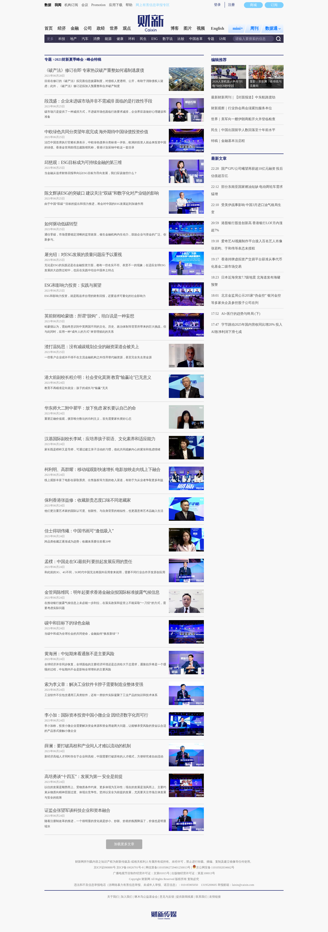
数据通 (273, 28)
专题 (210, 39)
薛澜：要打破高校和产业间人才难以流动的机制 (87, 745)
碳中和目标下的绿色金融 (67, 623)
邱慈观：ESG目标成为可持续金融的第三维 (83, 162)
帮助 (129, 5)
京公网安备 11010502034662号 (214, 867)
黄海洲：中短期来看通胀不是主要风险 (79, 653)
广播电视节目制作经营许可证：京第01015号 (141, 873)
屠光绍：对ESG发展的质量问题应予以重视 (83, 254)
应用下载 (115, 5)
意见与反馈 (167, 896)
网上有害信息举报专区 (153, 5)
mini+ (238, 28)
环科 (131, 39)
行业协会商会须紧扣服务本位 (250, 108)
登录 (217, 5)
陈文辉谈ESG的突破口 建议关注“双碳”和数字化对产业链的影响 (101, 193)
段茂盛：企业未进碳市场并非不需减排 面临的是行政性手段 (98, 101)
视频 (201, 28)
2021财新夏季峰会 (69, 59)
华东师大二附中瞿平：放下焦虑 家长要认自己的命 (90, 408)
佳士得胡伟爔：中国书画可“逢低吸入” (79, 530)
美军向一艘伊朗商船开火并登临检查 (248, 119)
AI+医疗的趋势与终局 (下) (240, 314)
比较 (181, 39)
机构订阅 (71, 5)
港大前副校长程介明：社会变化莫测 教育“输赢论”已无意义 (97, 377)
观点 (127, 28)
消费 (96, 39)
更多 (50, 39)
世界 (114, 28)
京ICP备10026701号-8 (130, 867)
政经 (101, 28)
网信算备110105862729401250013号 (168, 867)
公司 (88, 28)
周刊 (254, 28)
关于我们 (113, 896)
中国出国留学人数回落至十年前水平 (248, 130)
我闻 (58, 5)
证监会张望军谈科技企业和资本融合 (77, 810)
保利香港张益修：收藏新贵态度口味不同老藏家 (87, 500)
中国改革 (196, 39)
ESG (154, 39)
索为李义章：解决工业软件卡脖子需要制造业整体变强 (93, 684)
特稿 (214, 141)
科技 (61, 39)
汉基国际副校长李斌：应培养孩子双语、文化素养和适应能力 (99, 438)
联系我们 (201, 896)
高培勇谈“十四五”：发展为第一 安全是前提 (83, 776)
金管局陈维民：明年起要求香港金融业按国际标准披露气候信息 (101, 592)
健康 (120, 39)
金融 (75, 28)
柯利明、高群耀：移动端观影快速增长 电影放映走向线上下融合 (102, 469)
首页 (48, 28)
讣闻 (222, 39)
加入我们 (126, 896)
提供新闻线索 (184, 896)
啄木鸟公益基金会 (146, 896)
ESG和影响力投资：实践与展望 (72, 285)
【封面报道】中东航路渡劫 (255, 97)
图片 (188, 28)
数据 (47, 5)
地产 (73, 39)
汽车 (85, 39)
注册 (231, 5)
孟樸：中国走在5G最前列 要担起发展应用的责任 (88, 561)
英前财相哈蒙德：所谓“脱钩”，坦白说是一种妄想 (89, 316)
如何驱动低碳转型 (60, 223)
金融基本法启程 (233, 141)
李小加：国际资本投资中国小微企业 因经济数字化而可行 (96, 715)
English (217, 28)
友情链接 (215, 896)
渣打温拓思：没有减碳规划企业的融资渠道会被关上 (91, 346)
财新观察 (218, 108)
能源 (109, 39)
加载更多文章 (124, 844)
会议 (84, 5)
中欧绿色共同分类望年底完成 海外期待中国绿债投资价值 (96, 131)
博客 (175, 28)
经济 (61, 28)
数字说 (168, 39)
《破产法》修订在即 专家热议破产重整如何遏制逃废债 (94, 70)
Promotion (98, 5)
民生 (143, 39)
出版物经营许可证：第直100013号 (193, 873)
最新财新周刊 (221, 97)
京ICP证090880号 (105, 867)
